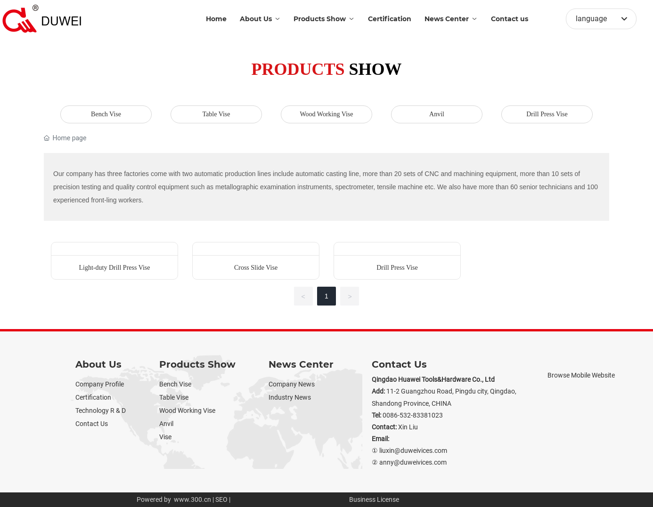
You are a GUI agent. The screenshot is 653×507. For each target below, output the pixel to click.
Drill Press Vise (547, 114)
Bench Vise (106, 114)
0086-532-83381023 (413, 415)
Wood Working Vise (326, 114)
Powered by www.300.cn (174, 499)
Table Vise (216, 114)
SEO (221, 499)
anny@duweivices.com (413, 462)
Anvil (436, 114)
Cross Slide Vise (256, 267)
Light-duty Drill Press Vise (114, 267)
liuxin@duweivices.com (413, 450)
